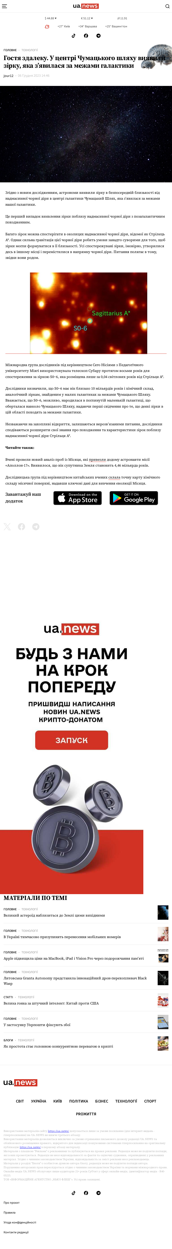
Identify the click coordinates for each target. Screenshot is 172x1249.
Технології (30, 50)
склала (114, 477)
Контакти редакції (16, 1232)
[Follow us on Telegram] (98, 36)
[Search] (167, 6)
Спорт (150, 1101)
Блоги (8, 1040)
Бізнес (101, 1101)
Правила (9, 1212)
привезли (97, 459)
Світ (20, 1101)
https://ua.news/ (58, 1131)
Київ (57, 1101)
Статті (8, 997)
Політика (78, 1101)
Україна (38, 1101)
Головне (10, 50)
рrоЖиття (86, 1114)
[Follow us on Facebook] (86, 36)
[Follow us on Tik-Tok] (73, 36)
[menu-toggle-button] (4, 6)
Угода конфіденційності (20, 1222)
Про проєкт (11, 1203)
